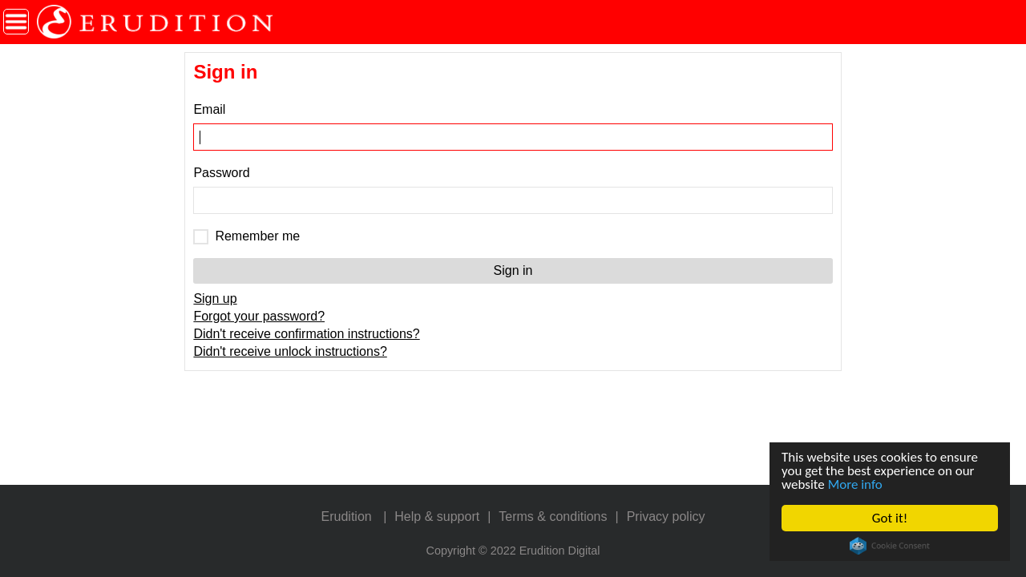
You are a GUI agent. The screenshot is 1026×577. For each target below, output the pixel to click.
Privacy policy (666, 516)
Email (209, 109)
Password (221, 173)
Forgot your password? (259, 316)
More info (855, 484)
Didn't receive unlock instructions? (289, 351)
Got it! (889, 518)
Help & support (436, 516)
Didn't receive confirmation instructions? (306, 334)
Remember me (257, 236)
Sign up (214, 298)
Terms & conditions (553, 516)
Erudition (346, 516)
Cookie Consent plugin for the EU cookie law (890, 546)
